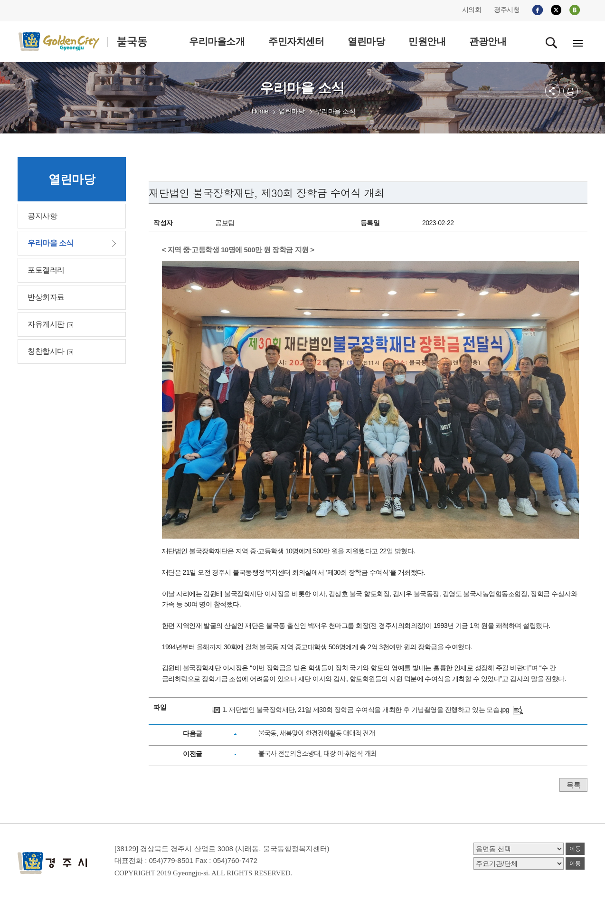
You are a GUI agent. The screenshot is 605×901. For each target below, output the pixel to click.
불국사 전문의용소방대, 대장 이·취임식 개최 (317, 753)
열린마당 (291, 111)
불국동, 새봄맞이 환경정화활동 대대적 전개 (316, 733)
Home (260, 111)
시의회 (472, 9)
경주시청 (507, 9)
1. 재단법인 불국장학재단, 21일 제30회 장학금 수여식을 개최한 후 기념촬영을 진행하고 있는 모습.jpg (365, 709)
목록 (573, 785)
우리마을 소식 (335, 111)
